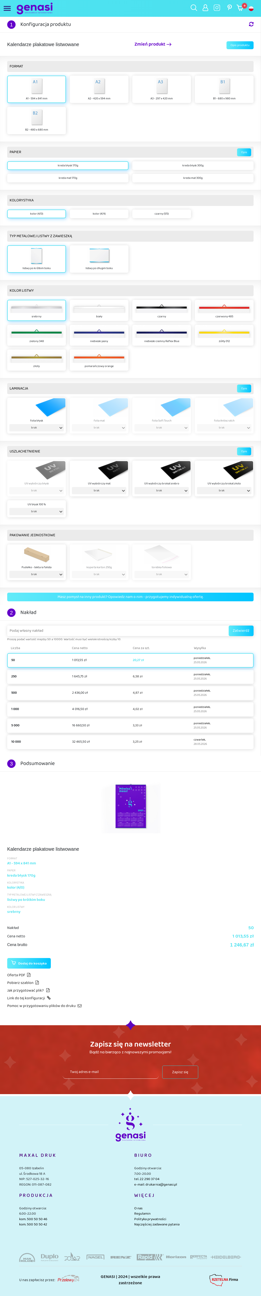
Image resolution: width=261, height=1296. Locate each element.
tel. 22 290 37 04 (146, 1179)
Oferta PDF (18, 975)
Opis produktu (240, 45)
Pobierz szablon (23, 982)
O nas (138, 1208)
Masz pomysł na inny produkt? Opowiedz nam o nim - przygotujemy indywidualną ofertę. (130, 596)
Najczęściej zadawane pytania (157, 1224)
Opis (244, 152)
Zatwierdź (241, 630)
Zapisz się (180, 1072)
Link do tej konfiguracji (29, 998)
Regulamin (142, 1214)
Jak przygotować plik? (28, 990)
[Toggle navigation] (8, 8)
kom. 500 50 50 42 (33, 1224)
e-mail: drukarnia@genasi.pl (155, 1184)
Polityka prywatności (150, 1219)
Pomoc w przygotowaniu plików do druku (44, 1005)
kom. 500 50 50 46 (33, 1219)
